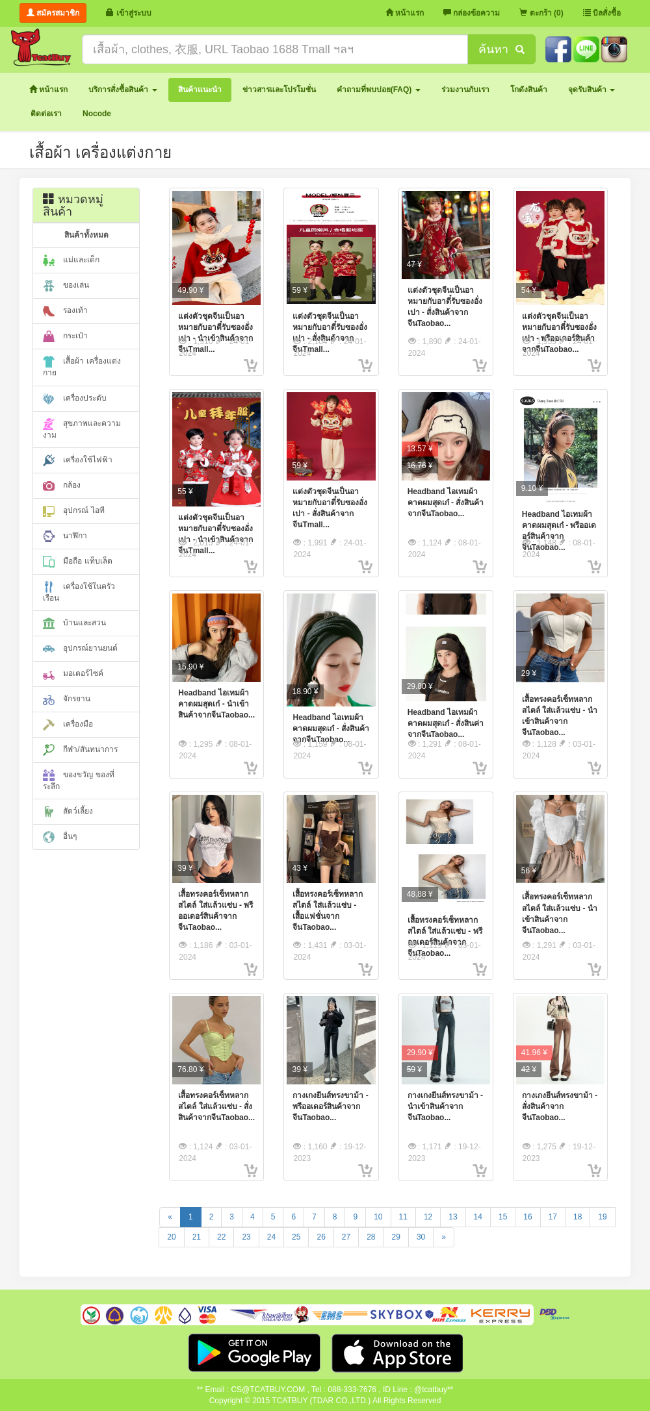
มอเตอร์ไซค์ (73, 674)
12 (428, 1216)
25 (296, 1237)
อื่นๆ (60, 837)
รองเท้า (65, 311)
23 (246, 1237)
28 (371, 1237)
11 (403, 1216)
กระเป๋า (65, 336)
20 (171, 1237)
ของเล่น (66, 286)
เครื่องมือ (68, 724)
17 (553, 1216)
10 (378, 1216)
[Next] (443, 1237)
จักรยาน (66, 699)
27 (346, 1237)
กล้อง (62, 486)
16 (527, 1216)
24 (271, 1237)
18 (577, 1216)
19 (602, 1216)
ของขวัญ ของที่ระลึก (78, 780)
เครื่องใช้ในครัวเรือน (79, 592)
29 (396, 1237)
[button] (122, 90)
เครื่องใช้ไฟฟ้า (77, 460)
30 (421, 1237)
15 (503, 1216)
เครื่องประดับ (75, 399)
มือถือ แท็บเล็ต (77, 562)
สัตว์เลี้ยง (68, 812)
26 (321, 1237)
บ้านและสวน (74, 623)
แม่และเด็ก (71, 260)
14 (478, 1216)
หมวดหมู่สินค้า (73, 205)
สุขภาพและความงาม (82, 429)
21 (196, 1237)
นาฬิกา (65, 536)
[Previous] (170, 1217)
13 (452, 1216)
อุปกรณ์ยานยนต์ (80, 649)
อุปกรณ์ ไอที (74, 511)
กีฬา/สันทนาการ (80, 750)
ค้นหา (501, 49)
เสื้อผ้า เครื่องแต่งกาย (82, 366)
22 (221, 1237)
